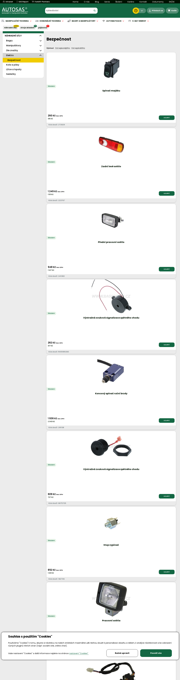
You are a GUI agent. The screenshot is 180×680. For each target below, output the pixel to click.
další (170, 510)
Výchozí (50, 48)
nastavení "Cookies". (79, 653)
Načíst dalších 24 (110, 521)
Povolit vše (156, 653)
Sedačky (11, 74)
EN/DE (172, 1)
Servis (107, 1)
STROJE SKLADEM (27, 27)
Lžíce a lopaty (13, 69)
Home (75, 1)
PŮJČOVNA (42, 27)
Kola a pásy (12, 64)
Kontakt (143, 1)
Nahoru (51, 508)
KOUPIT (69, 118)
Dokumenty (158, 1)
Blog (97, 1)
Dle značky (12, 50)
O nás (87, 1)
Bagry (9, 40)
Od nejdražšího (78, 48)
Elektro (10, 55)
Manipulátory (13, 45)
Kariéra (131, 1)
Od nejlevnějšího (62, 48)
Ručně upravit (122, 653)
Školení (118, 1)
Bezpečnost (14, 60)
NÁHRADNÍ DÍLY (10, 27)
